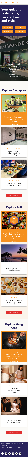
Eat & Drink (14, 352)
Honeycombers (10, 2)
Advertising (17, 447)
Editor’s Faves (14, 232)
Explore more (14, 195)
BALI (20, 27)
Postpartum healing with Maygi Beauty (14, 421)
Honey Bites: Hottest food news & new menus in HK (13, 356)
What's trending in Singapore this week (14, 184)
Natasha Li (15, 361)
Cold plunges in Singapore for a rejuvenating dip (14, 153)
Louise (15, 241)
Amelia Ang (15, 76)
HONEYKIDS (20, 31)
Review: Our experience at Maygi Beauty (14, 390)
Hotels (14, 265)
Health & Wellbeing (14, 148)
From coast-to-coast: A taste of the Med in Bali (14, 302)
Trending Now (14, 61)
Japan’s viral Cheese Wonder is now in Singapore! (14, 68)
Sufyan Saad (15, 124)
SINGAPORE (7, 27)
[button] (15, 79)
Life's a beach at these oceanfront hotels (14, 269)
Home (2, 447)
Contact (3, 449)
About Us (9, 447)
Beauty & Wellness (14, 386)
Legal (10, 449)
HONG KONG (8, 31)
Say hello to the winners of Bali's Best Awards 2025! (13, 236)
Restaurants (14, 298)
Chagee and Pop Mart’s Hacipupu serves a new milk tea (13, 119)
